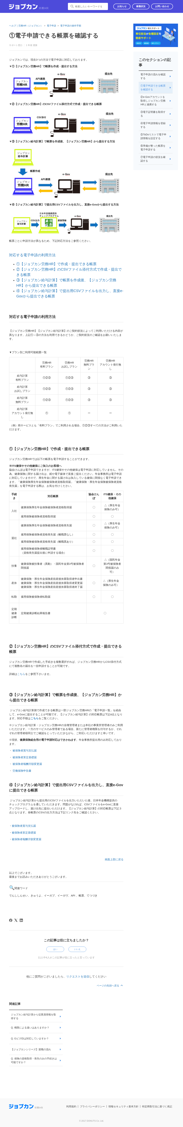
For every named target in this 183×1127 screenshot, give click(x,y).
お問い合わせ (162, 6)
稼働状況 (140, 6)
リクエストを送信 (77, 976)
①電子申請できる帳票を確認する (152, 87)
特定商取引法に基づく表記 (157, 1106)
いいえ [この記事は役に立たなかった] (77, 949)
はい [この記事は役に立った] (55, 949)
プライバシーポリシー (92, 1106)
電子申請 (51, 25)
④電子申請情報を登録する (152, 125)
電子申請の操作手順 (70, 25)
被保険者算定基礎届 (25, 757)
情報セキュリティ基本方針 (123, 1106)
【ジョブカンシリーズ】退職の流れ (31, 1049)
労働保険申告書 (22, 770)
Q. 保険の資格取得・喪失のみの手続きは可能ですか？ (34, 1060)
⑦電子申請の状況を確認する (152, 159)
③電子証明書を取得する (152, 114)
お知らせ (122, 6)
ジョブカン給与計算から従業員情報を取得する (33, 1016)
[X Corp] (16, 920)
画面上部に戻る (114, 859)
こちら (21, 673)
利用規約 (71, 1106)
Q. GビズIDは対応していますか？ (30, 1038)
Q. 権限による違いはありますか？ (30, 1027)
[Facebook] (10, 920)
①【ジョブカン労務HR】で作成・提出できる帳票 (56, 264)
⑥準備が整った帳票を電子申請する (152, 147)
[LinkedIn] (21, 920)
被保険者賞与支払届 (25, 750)
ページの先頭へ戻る (110, 985)
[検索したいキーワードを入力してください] (88, 6)
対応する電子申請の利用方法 (32, 255)
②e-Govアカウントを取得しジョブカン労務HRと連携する (152, 100)
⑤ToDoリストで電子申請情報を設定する (153, 136)
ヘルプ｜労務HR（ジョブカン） (26, 25)
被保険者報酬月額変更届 (27, 763)
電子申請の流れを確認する (152, 76)
